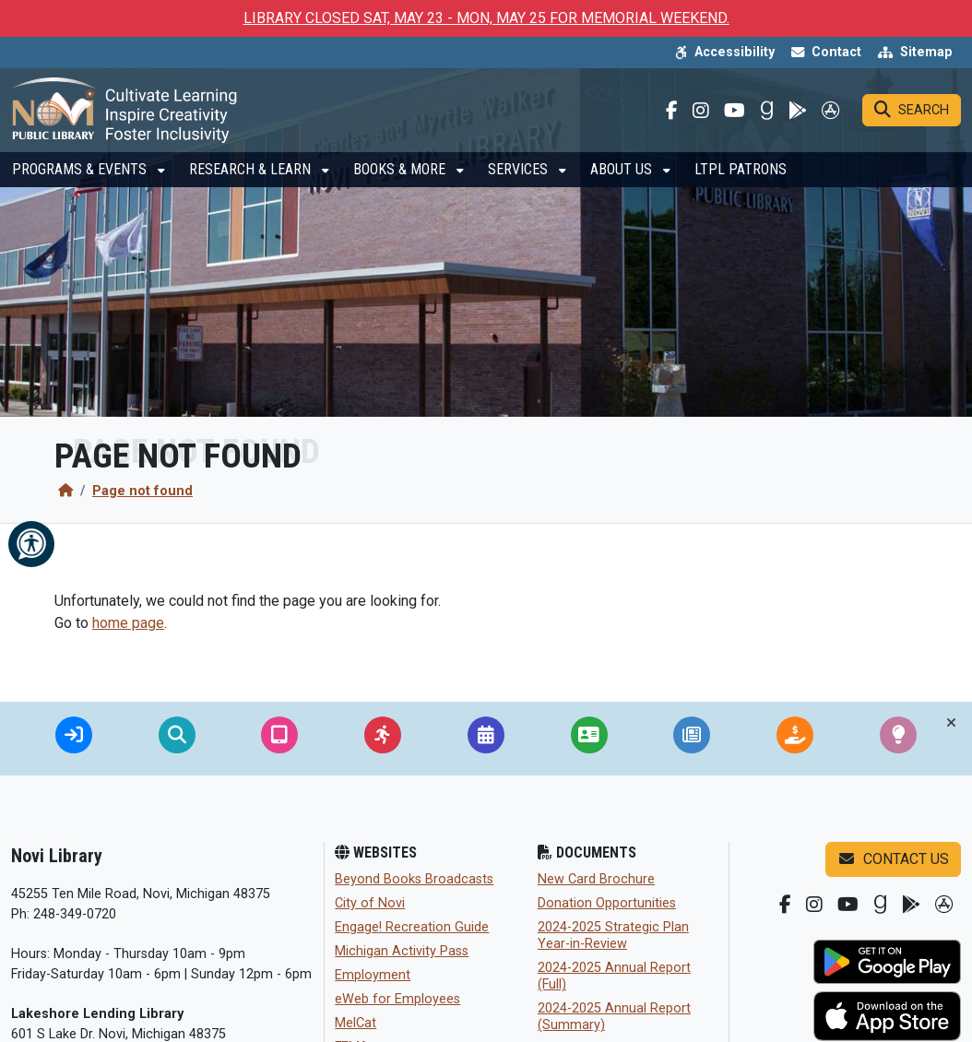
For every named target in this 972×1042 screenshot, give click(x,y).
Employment (372, 975)
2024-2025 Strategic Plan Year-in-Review (613, 935)
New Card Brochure (596, 879)
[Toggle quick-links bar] (951, 723)
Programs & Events (81, 181)
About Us (623, 181)
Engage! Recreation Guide (412, 927)
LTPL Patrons (740, 181)
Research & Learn (251, 181)
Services (519, 181)
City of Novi (370, 903)
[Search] (911, 116)
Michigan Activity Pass (401, 951)
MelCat (355, 1023)
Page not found (142, 491)
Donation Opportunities (607, 903)
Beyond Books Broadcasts (414, 879)
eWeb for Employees (397, 999)
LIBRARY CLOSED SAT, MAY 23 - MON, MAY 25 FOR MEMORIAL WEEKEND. (486, 18)
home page (128, 623)
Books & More (401, 181)
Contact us (893, 859)
